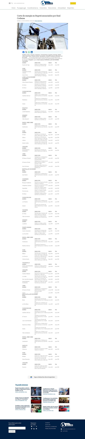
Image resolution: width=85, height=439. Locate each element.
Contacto (47, 422)
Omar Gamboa (38, 20)
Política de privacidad (50, 428)
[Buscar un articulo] (12, 3)
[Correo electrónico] (17, 428)
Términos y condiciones (51, 426)
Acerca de (47, 424)
